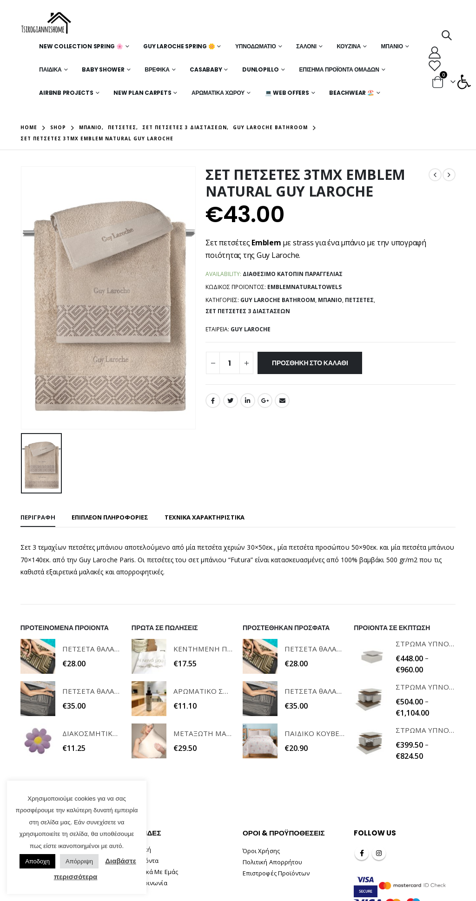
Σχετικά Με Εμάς (155, 872)
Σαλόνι (306, 46)
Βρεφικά (157, 69)
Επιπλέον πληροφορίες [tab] (110, 517)
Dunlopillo (260, 69)
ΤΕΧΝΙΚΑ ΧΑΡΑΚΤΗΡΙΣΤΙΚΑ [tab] (205, 517)
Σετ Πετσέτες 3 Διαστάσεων (247, 311)
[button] (464, 82)
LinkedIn (247, 400)
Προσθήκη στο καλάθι (310, 363)
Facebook (212, 400)
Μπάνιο (392, 46)
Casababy (206, 69)
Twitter (230, 400)
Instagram (379, 853)
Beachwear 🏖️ (351, 93)
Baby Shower (103, 69)
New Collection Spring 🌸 (81, 46)
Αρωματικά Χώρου (218, 93)
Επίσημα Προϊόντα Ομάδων (339, 69)
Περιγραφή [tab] (37, 517)
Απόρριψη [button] (79, 861)
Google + (265, 400)
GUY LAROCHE (251, 329)
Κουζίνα (348, 46)
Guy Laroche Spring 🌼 (179, 46)
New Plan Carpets (142, 93)
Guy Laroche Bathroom (277, 300)
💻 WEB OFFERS (287, 93)
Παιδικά (50, 69)
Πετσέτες (359, 300)
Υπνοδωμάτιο (255, 46)
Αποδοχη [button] (37, 861)
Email (282, 400)
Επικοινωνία (149, 883)
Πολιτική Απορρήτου (272, 862)
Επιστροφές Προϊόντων (276, 873)
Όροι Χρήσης (261, 851)
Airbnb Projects (66, 93)
